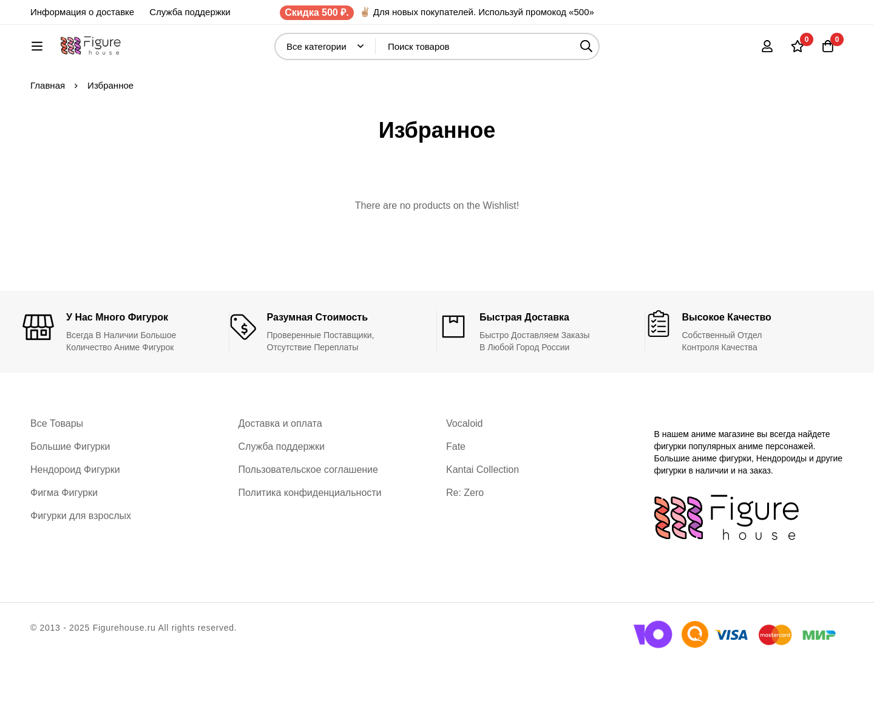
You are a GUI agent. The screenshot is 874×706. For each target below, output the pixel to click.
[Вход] (767, 52)
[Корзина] (828, 52)
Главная (47, 125)
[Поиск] (618, 52)
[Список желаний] (797, 52)
